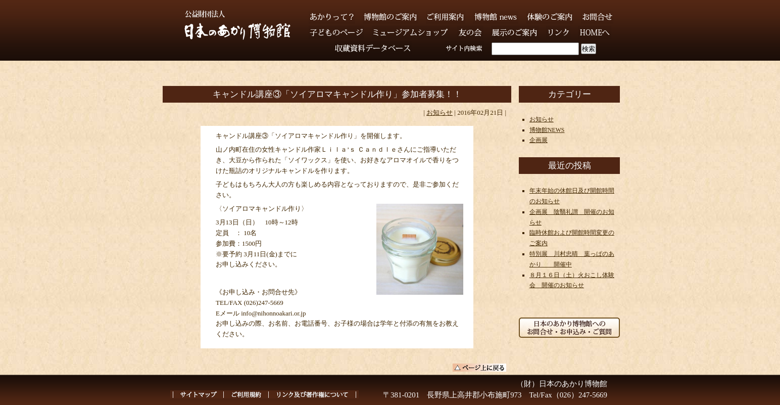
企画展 (538, 140)
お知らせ (439, 112)
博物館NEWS (547, 129)
